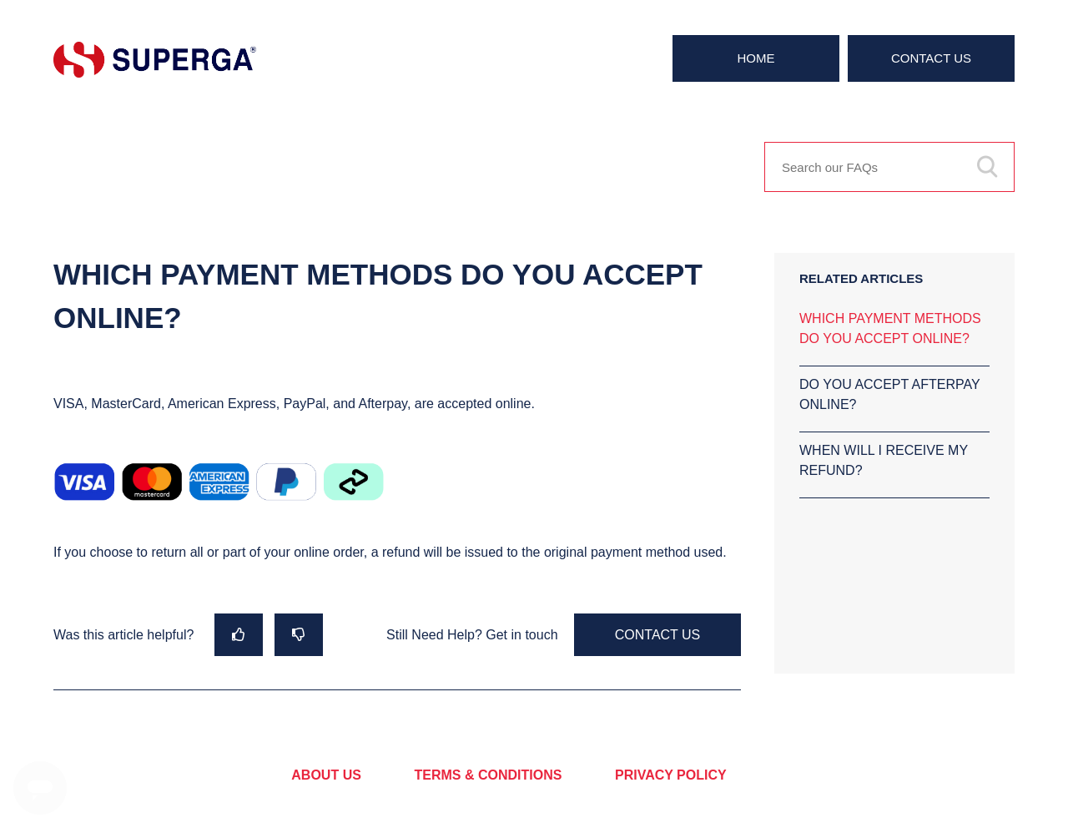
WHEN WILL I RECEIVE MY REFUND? (883, 460)
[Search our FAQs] (889, 167)
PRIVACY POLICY (671, 775)
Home (756, 58)
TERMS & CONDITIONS (488, 775)
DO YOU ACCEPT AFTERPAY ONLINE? (889, 394)
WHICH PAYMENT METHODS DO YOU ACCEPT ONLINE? (890, 328)
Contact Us (931, 58)
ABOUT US (326, 775)
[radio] (238, 634)
